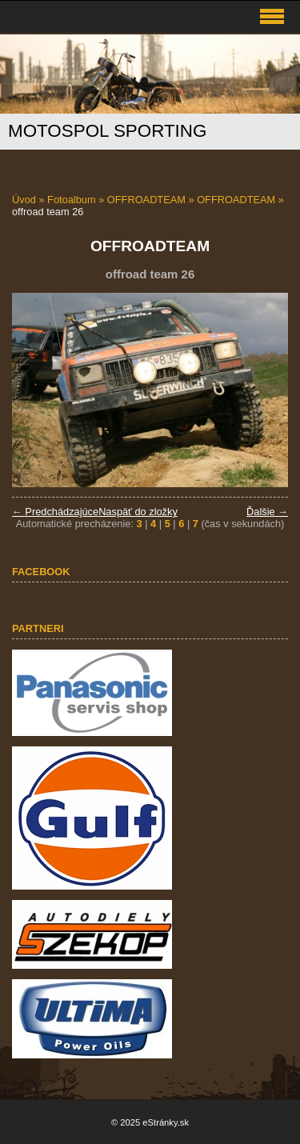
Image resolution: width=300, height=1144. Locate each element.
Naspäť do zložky (138, 512)
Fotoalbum (71, 200)
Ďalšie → (267, 512)
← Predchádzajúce (55, 512)
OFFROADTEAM (146, 200)
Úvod (24, 200)
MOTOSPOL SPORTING (107, 131)
